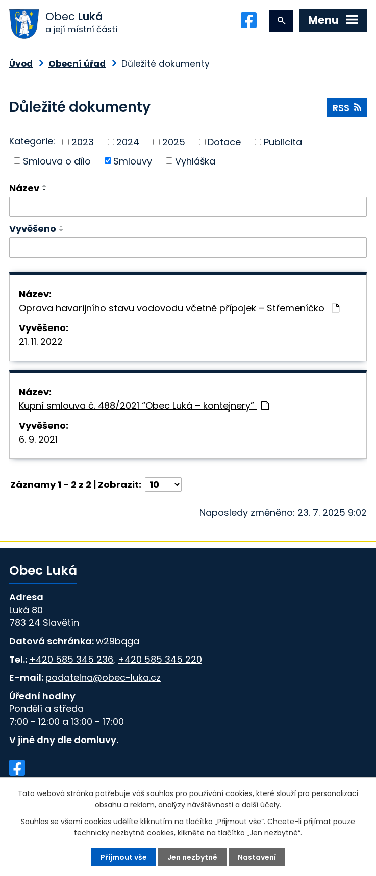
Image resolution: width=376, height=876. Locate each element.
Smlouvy (132, 160)
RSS (347, 107)
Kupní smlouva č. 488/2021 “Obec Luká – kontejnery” (144, 405)
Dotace (224, 141)
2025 (173, 141)
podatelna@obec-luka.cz (103, 677)
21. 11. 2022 (41, 341)
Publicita (283, 141)
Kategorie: (32, 140)
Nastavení (257, 857)
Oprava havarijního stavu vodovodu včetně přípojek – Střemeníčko (179, 308)
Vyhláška (195, 160)
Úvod (21, 64)
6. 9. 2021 (38, 439)
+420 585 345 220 (160, 659)
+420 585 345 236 (71, 659)
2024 (127, 141)
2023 (82, 141)
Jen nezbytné (192, 857)
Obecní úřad (77, 64)
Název (24, 188)
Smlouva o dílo (57, 160)
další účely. (261, 805)
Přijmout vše (124, 857)
